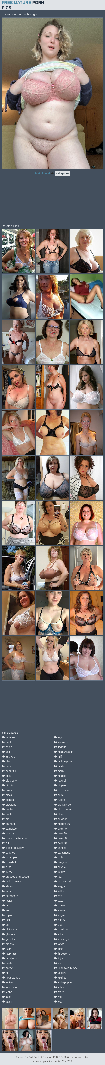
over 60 (60, 838)
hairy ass (9, 953)
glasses (8, 934)
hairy (6, 948)
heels (7, 963)
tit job (59, 958)
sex (58, 895)
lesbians (61, 742)
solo (58, 934)
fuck (6, 919)
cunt (6, 867)
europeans (10, 895)
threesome (62, 953)
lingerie (60, 747)
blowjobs (9, 804)
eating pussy (11, 881)
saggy (59, 886)
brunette (9, 823)
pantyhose (62, 852)
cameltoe (9, 828)
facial (7, 900)
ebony (7, 886)
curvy (7, 871)
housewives (11, 977)
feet (6, 910)
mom (59, 771)
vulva (59, 987)
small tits (61, 929)
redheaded (62, 881)
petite (59, 857)
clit (5, 843)
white (59, 992)
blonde (8, 799)
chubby (8, 833)
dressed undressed (15, 876)
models (60, 766)
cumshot (9, 862)
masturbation (63, 751)
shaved (60, 905)
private (60, 867)
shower (60, 910)
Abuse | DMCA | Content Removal (34, 1057)
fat (5, 905)
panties (60, 847)
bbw (6, 761)
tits (57, 963)
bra (6, 819)
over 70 (60, 843)
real (58, 876)
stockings (61, 939)
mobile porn (63, 761)
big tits (8, 785)
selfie (59, 891)
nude (59, 795)
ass (6, 751)
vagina (60, 977)
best (6, 775)
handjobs (9, 958)
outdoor (60, 819)
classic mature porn (15, 838)
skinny (59, 919)
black (7, 795)
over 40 (60, 828)
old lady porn (63, 804)
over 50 (60, 833)
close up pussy (13, 847)
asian (7, 747)
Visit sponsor (63, 173)
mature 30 (62, 823)
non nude (61, 790)
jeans (7, 992)
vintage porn (63, 982)
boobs (7, 809)
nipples (60, 785)
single (59, 915)
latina (7, 1001)
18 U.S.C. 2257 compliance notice (71, 1057)
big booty (9, 780)
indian (7, 982)
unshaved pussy (65, 968)
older (59, 814)
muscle (60, 775)
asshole (8, 756)
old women (62, 809)
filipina (7, 915)
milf (58, 756)
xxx (58, 1001)
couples (8, 852)
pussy (59, 871)
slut (58, 924)
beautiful (9, 771)
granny (8, 943)
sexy (58, 900)
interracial (9, 987)
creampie (9, 857)
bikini (7, 790)
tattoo (59, 943)
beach (7, 766)
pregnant (61, 862)
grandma (9, 939)
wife (58, 996)
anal (6, 742)
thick (58, 948)
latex (6, 996)
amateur (9, 737)
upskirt (60, 972)
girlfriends (9, 929)
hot (5, 972)
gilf (5, 924)
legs (58, 737)
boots (7, 814)
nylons (60, 799)
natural (60, 780)
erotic (7, 891)
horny (7, 968)
